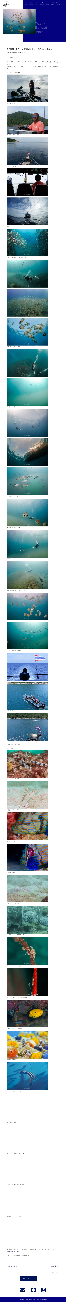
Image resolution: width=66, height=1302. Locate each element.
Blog (52, 3)
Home (25, 3)
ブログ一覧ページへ (28, 1278)
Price (36, 3)
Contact (58, 3)
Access (42, 3)
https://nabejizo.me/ (13, 1251)
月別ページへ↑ (54, 1273)
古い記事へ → (55, 1266)
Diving (31, 3)
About (47, 3)
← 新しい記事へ (12, 1266)
